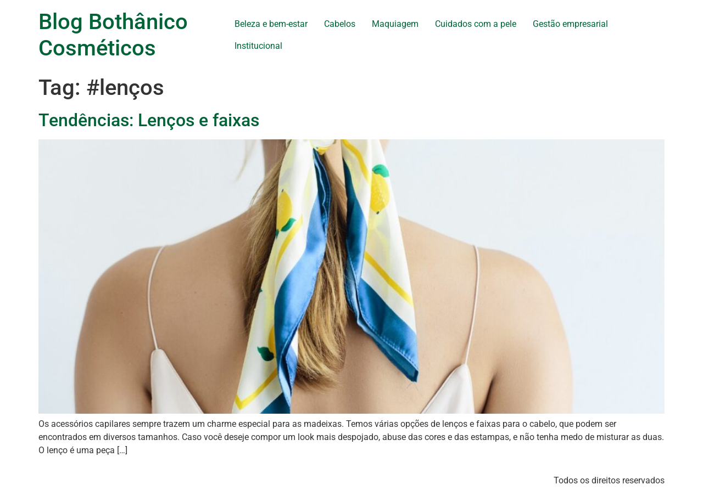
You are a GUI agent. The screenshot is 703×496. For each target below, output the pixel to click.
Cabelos (339, 24)
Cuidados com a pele (475, 24)
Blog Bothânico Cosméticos (113, 35)
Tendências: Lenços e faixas (148, 120)
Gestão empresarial (570, 24)
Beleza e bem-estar (271, 24)
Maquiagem (395, 24)
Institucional (258, 46)
